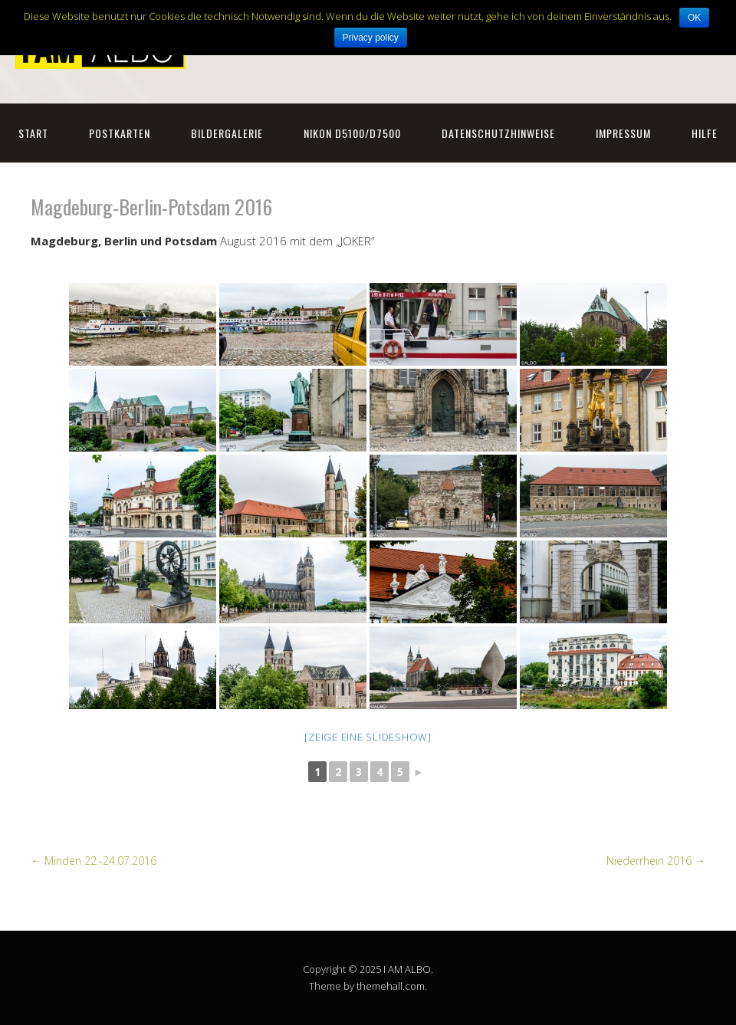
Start (33, 133)
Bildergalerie (227, 133)
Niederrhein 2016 (655, 860)
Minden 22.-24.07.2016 (93, 860)
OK (694, 17)
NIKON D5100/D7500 (352, 133)
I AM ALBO (407, 969)
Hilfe (705, 133)
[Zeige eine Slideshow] (368, 737)
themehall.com (390, 986)
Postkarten (119, 133)
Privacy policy (371, 37)
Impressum (623, 133)
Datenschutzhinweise (498, 133)
